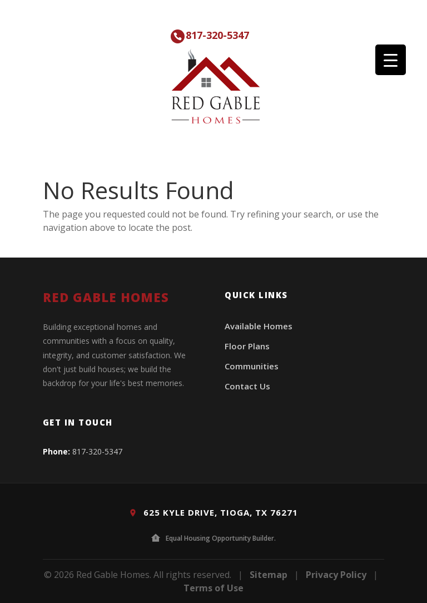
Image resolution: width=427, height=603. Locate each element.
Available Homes (258, 326)
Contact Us (247, 386)
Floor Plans (247, 346)
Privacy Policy (336, 575)
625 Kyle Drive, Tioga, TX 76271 (213, 512)
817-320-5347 (217, 35)
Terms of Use (213, 588)
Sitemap (268, 575)
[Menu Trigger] (390, 60)
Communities (252, 366)
